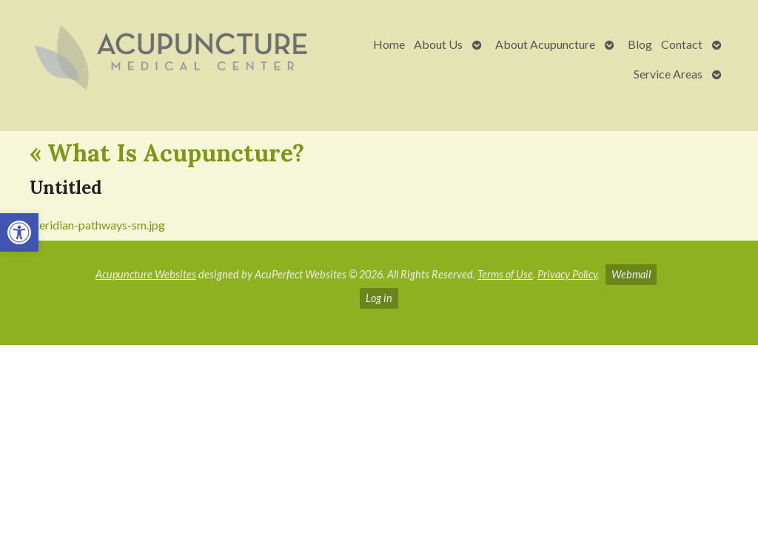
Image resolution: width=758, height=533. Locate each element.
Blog (640, 44)
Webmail (631, 274)
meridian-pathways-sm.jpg (97, 225)
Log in (379, 298)
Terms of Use (505, 274)
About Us (438, 44)
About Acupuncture (545, 44)
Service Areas (668, 74)
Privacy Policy (567, 274)
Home (389, 44)
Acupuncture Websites (145, 274)
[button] (19, 232)
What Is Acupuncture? (167, 153)
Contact (681, 44)
